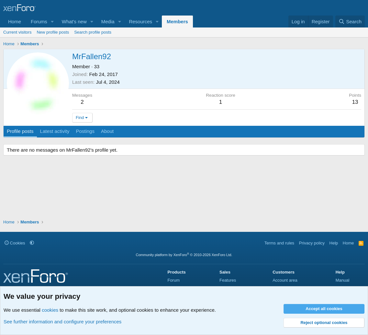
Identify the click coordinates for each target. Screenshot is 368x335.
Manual (343, 280)
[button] (52, 21)
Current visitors (17, 32)
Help (333, 243)
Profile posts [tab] (20, 131)
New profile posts (53, 32)
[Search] (350, 21)
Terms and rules (279, 243)
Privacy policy (312, 243)
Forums (39, 21)
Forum (173, 280)
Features (227, 280)
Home (14, 21)
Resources (140, 21)
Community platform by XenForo (184, 255)
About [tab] (107, 131)
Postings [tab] (85, 131)
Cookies (15, 243)
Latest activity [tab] (55, 131)
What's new (74, 21)
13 (355, 102)
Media (108, 21)
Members (177, 21)
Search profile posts (92, 32)
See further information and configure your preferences (62, 321)
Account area (285, 280)
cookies (50, 310)
